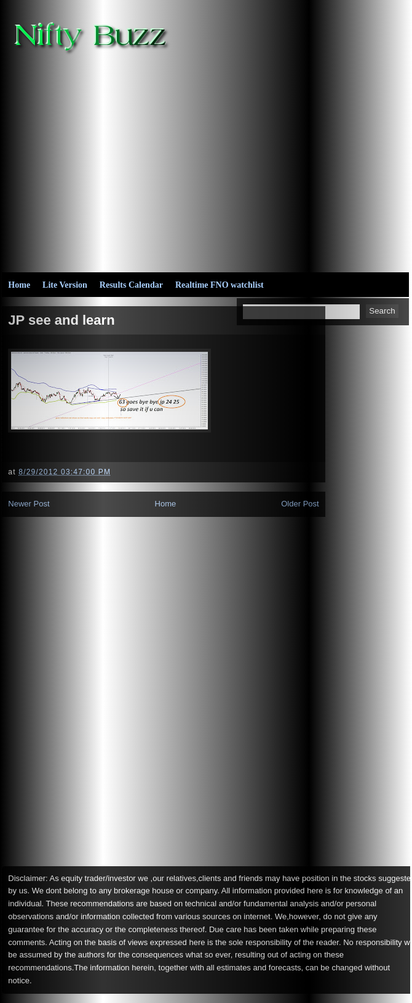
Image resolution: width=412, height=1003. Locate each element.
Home (19, 285)
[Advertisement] (254, 161)
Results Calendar (131, 285)
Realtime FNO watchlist (219, 285)
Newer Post (28, 503)
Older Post (300, 503)
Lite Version (64, 285)
